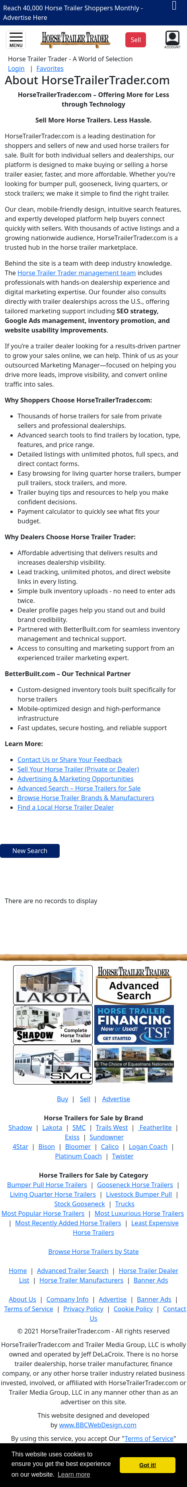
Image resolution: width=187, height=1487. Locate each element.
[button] (171, 39)
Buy (62, 1098)
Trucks (124, 1203)
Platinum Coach (78, 1156)
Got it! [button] (147, 1465)
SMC (79, 1127)
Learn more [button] (74, 1474)
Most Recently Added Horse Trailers (68, 1223)
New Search (29, 850)
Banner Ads (151, 1280)
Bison (46, 1146)
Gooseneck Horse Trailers (135, 1184)
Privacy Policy (83, 1308)
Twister (123, 1156)
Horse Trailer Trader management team (77, 272)
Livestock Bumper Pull (139, 1194)
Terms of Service (28, 1308)
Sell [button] (136, 39)
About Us (22, 1299)
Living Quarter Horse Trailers (53, 1194)
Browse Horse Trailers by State (93, 1251)
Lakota (52, 1127)
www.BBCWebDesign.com (98, 1425)
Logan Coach (148, 1146)
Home (18, 1270)
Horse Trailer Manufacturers (81, 1280)
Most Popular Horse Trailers (43, 1213)
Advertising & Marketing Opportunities (75, 778)
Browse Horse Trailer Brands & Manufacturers (86, 797)
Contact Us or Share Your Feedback (70, 759)
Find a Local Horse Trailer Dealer (66, 807)
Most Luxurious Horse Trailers (139, 1213)
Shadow (20, 1127)
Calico (110, 1146)
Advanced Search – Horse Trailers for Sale (79, 788)
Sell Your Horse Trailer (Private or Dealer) (78, 769)
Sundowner (107, 1137)
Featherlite (155, 1127)
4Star (20, 1146)
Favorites (50, 68)
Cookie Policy (133, 1308)
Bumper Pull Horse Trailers (47, 1184)
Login (16, 68)
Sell (85, 1098)
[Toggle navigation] (16, 40)
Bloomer (78, 1146)
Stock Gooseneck (79, 1203)
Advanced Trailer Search (73, 1270)
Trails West (112, 1127)
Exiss (72, 1137)
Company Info (67, 1299)
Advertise (116, 1098)
